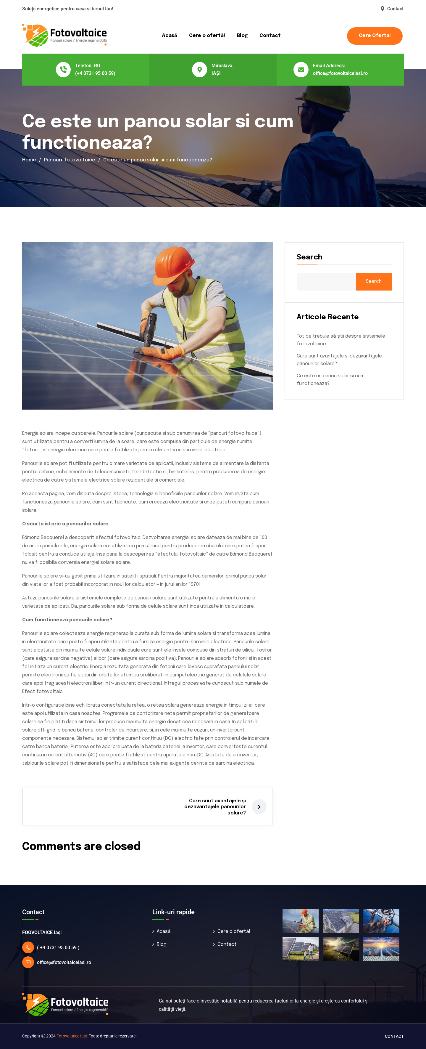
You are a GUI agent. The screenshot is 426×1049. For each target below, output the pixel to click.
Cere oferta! (375, 35)
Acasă (169, 35)
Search (374, 281)
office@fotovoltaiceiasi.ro (340, 73)
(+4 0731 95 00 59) (95, 73)
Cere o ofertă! (207, 35)
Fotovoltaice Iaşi (72, 1036)
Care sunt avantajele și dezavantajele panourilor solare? (215, 807)
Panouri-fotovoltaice (69, 160)
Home (29, 160)
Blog (242, 35)
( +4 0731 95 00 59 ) (58, 947)
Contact (392, 9)
